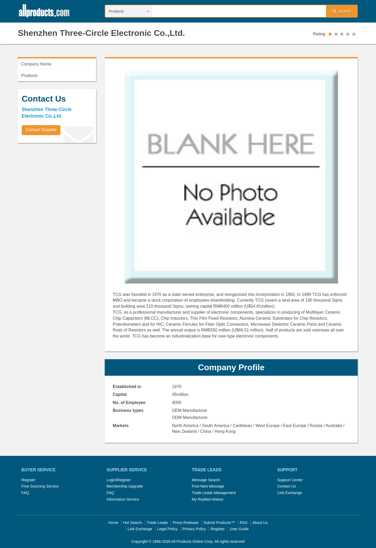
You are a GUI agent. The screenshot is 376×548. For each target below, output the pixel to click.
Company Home (36, 64)
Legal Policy (167, 529)
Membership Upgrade (125, 486)
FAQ (25, 493)
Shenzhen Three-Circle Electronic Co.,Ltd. (101, 33)
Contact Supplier (41, 130)
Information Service (123, 499)
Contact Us (286, 486)
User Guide (239, 529)
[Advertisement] (57, 183)
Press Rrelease (185, 523)
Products (29, 75)
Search (341, 11)
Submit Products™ (219, 523)
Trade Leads (157, 523)
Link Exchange (289, 493)
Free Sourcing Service (40, 486)
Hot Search (132, 523)
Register (28, 480)
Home (113, 523)
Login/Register (119, 480)
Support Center (290, 480)
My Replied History (207, 499)
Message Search (206, 480)
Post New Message (208, 486)
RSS (243, 523)
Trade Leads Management (214, 493)
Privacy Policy (194, 529)
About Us (260, 523)
